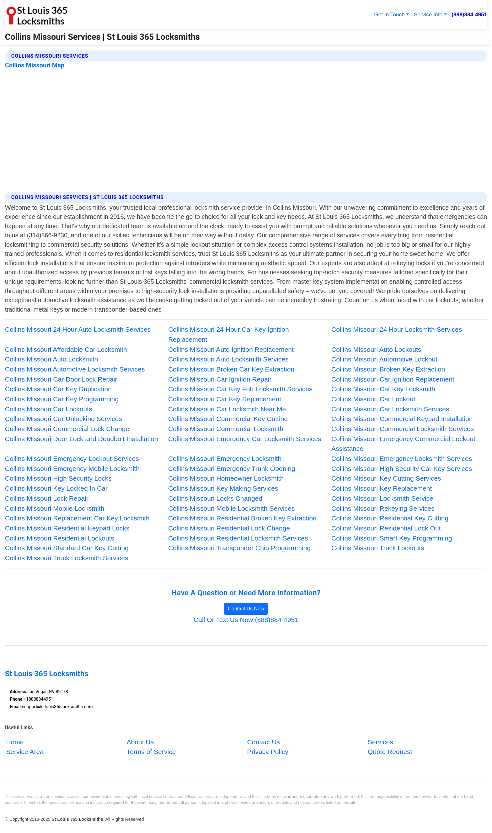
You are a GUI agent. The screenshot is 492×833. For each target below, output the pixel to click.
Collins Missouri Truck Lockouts (377, 547)
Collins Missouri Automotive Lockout (384, 359)
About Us (140, 741)
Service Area (25, 751)
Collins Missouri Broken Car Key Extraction (231, 369)
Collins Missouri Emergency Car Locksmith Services (244, 438)
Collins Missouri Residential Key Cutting (389, 518)
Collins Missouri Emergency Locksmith (224, 458)
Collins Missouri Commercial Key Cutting (228, 418)
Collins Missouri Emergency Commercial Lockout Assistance (403, 443)
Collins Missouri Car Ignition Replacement (392, 379)
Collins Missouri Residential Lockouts (59, 538)
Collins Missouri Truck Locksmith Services (66, 557)
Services (380, 741)
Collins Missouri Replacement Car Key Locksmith (77, 518)
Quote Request (390, 751)
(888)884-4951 (469, 14)
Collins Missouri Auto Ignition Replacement (231, 349)
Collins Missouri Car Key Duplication (58, 389)
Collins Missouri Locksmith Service (382, 498)
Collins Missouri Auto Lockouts (376, 349)
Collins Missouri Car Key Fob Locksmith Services (240, 389)
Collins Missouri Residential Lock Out (386, 528)
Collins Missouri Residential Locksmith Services (238, 538)
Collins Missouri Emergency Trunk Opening (231, 468)
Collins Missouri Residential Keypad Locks (67, 528)
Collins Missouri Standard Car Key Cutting (67, 547)
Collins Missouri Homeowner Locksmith (226, 478)
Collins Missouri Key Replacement (381, 488)
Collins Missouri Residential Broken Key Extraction (242, 518)
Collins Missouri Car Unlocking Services (63, 418)
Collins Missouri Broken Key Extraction (388, 369)
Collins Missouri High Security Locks (58, 478)
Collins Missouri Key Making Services (223, 488)
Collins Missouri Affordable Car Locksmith (66, 349)
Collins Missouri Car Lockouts (48, 409)
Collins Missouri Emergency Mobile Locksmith (72, 468)
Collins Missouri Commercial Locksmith (225, 428)
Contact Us (263, 741)
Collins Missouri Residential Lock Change (229, 528)
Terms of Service (151, 751)
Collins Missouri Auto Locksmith (51, 359)
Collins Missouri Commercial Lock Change (67, 428)
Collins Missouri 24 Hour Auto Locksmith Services (78, 329)
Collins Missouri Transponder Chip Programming (239, 547)
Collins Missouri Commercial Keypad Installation (402, 418)
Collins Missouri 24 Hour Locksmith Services (396, 329)
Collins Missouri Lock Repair (46, 498)
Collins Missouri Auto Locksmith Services (228, 359)
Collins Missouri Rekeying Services (382, 508)
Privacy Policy (267, 751)
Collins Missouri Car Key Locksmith (383, 389)
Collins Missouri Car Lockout (373, 399)
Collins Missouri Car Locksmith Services (390, 409)
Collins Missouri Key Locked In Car (56, 488)
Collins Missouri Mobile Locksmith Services (231, 508)
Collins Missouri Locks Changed (215, 498)
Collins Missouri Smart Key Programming (391, 538)
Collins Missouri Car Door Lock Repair (61, 379)
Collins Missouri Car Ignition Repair (220, 379)
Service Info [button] (428, 14)
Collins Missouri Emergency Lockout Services (72, 458)
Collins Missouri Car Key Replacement (224, 399)
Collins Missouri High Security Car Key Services (401, 468)
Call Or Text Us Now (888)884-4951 (246, 619)
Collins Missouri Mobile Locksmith (54, 508)
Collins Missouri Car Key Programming (62, 399)
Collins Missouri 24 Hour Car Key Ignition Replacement (228, 334)
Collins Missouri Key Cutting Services (386, 478)
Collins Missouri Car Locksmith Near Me (227, 409)
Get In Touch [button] (389, 14)
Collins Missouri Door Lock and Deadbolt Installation (81, 438)
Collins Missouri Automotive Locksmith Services (75, 369)
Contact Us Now (246, 608)
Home (15, 741)
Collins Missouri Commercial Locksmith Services (402, 428)
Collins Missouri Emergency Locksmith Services (401, 458)
